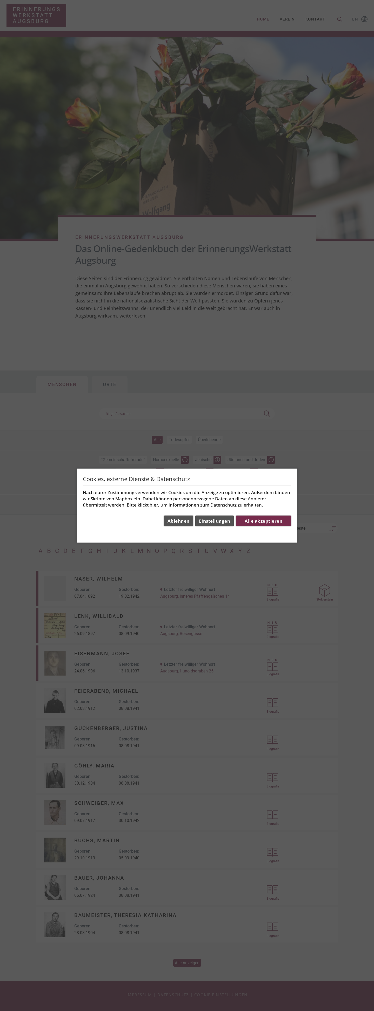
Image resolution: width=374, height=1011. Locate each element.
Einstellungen (214, 521)
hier (154, 505)
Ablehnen (179, 521)
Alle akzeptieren (263, 521)
